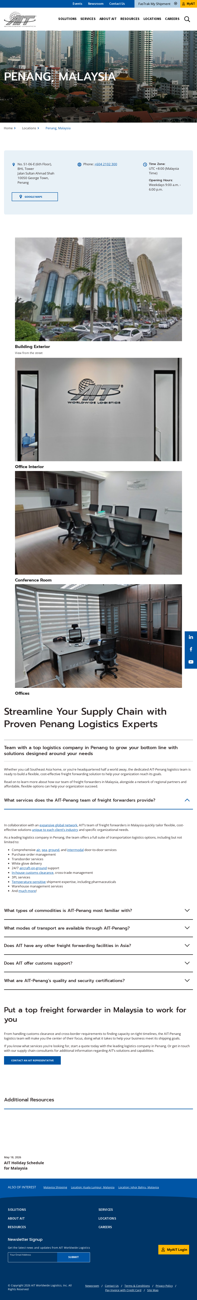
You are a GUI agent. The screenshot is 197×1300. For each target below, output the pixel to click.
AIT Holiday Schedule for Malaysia (24, 1165)
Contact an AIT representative (32, 1060)
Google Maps (30, 197)
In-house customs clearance (32, 872)
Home (8, 128)
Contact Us (117, 4)
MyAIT (188, 4)
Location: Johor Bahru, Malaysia (138, 1187)
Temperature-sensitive (29, 882)
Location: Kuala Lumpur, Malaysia (92, 1187)
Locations (29, 128)
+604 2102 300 (105, 164)
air (38, 850)
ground (53, 850)
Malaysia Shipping (55, 1187)
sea (44, 850)
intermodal (75, 850)
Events (77, 4)
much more (27, 891)
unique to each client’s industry (55, 829)
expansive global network (58, 825)
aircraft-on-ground (33, 868)
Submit (73, 1257)
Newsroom (96, 4)
